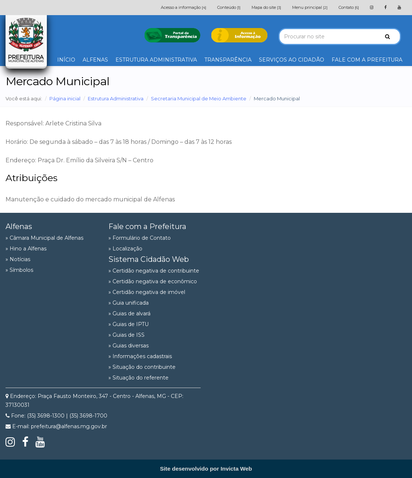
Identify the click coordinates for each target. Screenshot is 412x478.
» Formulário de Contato (139, 238)
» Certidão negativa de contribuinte (153, 270)
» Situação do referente (138, 377)
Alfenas (19, 226)
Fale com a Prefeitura (147, 226)
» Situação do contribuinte (142, 367)
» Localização (125, 248)
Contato (349, 7)
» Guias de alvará (129, 313)
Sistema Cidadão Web (148, 259)
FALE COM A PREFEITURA (367, 59)
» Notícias (18, 259)
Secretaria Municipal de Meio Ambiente (198, 98)
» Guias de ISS (126, 335)
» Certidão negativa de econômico (152, 281)
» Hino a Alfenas (26, 248)
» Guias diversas (128, 345)
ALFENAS (95, 59)
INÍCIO (66, 59)
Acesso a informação (183, 7)
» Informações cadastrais (140, 356)
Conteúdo (228, 7)
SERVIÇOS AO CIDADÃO (291, 59)
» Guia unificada (128, 302)
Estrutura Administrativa (115, 98)
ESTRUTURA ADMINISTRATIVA (156, 59)
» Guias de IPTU (128, 324)
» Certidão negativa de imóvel (146, 292)
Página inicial (64, 98)
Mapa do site (266, 7)
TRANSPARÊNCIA (228, 59)
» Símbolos (19, 270)
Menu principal (310, 7)
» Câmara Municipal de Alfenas (44, 238)
